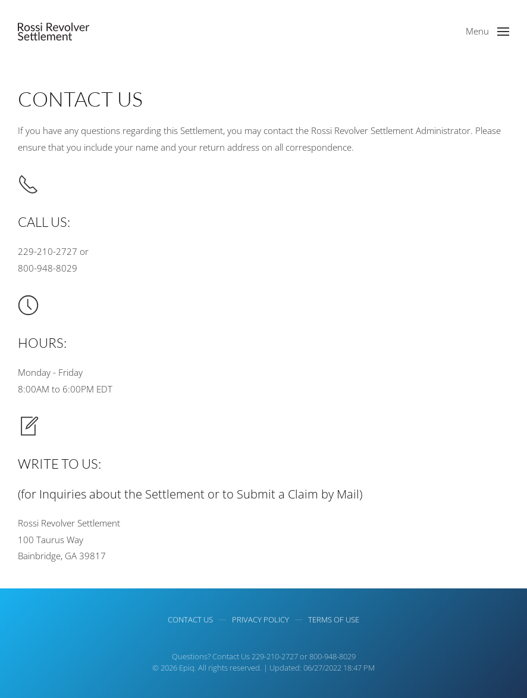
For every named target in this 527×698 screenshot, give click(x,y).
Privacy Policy (260, 620)
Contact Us (190, 620)
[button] (487, 31)
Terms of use (333, 620)
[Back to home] (53, 31)
